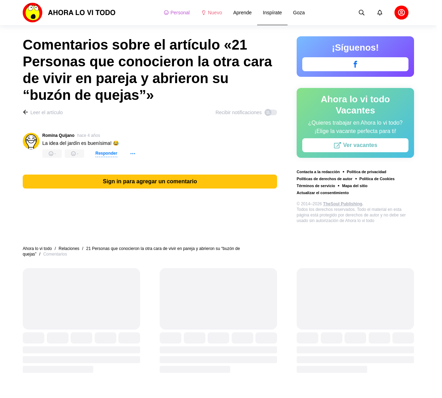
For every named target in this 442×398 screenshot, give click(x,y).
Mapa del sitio (355, 186)
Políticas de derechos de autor (325, 179)
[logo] (69, 12)
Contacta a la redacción (318, 172)
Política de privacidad (366, 172)
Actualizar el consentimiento (323, 193)
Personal (177, 12)
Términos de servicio (316, 186)
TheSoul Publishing (342, 203)
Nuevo (211, 12)
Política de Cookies (377, 179)
